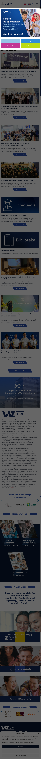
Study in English (30, 46)
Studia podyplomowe (11, 46)
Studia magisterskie (30, 41)
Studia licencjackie (11, 41)
